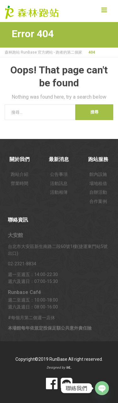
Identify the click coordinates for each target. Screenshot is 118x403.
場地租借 (98, 183)
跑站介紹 (19, 174)
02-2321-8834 (22, 263)
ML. (69, 368)
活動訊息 (59, 183)
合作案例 (98, 201)
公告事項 (59, 174)
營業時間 (19, 183)
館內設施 (98, 174)
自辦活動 (98, 192)
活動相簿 (59, 192)
